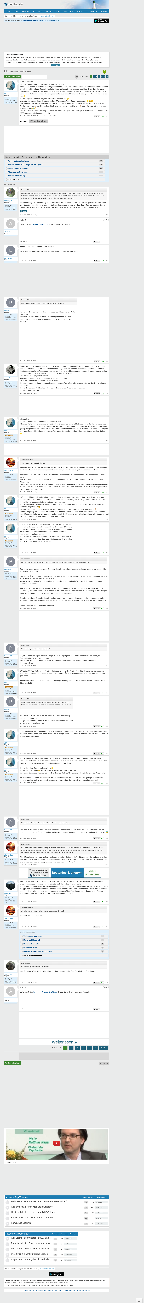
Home (8, 11)
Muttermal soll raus (18, 71)
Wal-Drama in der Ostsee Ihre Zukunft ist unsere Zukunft (39, 1201)
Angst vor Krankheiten (47, 1269)
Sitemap (87, 1290)
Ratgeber (49, 11)
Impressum (39, 1290)
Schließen (55, 65)
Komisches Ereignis (21, 1223)
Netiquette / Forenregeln (76, 1290)
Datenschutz (47, 1290)
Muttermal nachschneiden (18, 168)
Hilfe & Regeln (68, 11)
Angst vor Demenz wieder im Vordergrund (32, 1217)
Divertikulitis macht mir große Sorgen (29, 1254)
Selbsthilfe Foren (28, 11)
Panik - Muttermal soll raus (18, 161)
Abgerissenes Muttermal (17, 172)
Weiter (103, 1048)
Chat (57, 11)
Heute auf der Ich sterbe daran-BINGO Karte (33, 1212)
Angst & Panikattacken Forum (27, 1269)
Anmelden (104, 11)
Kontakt (26, 1290)
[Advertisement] (64, 626)
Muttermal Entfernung (16, 176)
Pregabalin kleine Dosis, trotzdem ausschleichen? (35, 1243)
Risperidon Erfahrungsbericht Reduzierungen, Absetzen (38, 1259)
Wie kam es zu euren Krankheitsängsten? (32, 1207)
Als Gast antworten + (12, 76)
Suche (40, 11)
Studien (79, 11)
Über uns (32, 1290)
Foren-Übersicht (10, 1269)
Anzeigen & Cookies (58, 1290)
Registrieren (93, 11)
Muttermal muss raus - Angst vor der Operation (26, 165)
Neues (16, 11)
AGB (66, 1290)
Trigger (23, 211)
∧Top (139, 1300)
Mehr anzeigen (14, 179)
